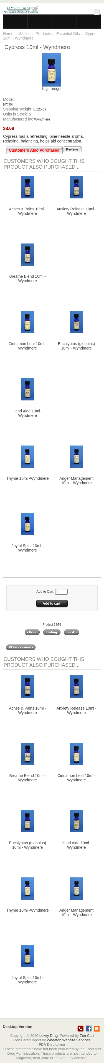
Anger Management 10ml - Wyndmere (76, 480)
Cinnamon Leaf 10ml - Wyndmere (27, 345)
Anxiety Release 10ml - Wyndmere (77, 211)
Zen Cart (87, 1036)
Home (8, 33)
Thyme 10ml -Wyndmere (27, 478)
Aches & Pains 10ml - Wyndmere (27, 211)
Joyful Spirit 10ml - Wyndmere (28, 547)
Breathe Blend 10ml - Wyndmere (27, 278)
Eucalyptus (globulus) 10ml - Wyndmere (76, 345)
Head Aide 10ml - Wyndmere (27, 413)
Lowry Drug (48, 1036)
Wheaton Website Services (68, 1040)
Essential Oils (68, 33)
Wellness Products (35, 33)
